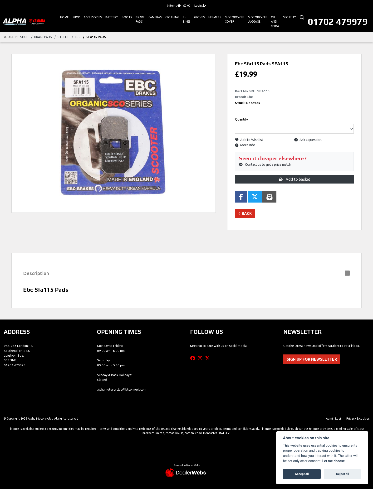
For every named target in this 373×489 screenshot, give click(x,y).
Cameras (155, 17)
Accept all (302, 474)
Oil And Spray (275, 21)
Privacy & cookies (357, 418)
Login (200, 5)
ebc (77, 37)
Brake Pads (140, 19)
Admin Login (334, 418)
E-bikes (186, 19)
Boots (127, 17)
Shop (76, 17)
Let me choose (333, 461)
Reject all (342, 474)
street (63, 37)
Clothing (172, 17)
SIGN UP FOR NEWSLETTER (312, 359)
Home (64, 17)
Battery (111, 17)
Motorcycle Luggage (257, 19)
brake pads (43, 37)
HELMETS (214, 17)
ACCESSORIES (93, 17)
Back (245, 213)
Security (289, 17)
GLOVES (199, 17)
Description (36, 273)
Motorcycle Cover (234, 19)
